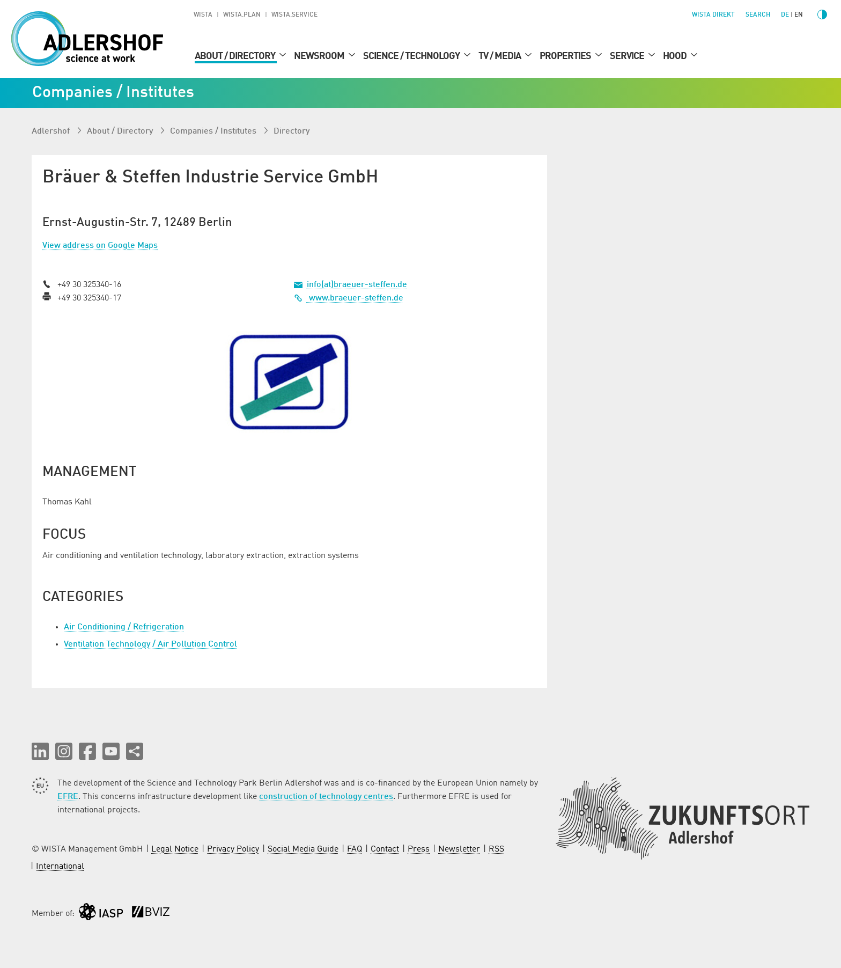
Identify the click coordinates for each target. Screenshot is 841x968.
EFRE (67, 797)
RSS (496, 849)
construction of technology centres (326, 797)
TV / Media (500, 56)
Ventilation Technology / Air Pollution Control (150, 644)
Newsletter (459, 849)
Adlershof (52, 131)
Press (419, 849)
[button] (40, 751)
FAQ (354, 849)
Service (628, 56)
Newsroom (320, 56)
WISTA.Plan (242, 15)
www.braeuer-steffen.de (348, 298)
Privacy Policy (233, 849)
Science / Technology (412, 56)
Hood (675, 56)
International (60, 866)
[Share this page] (134, 751)
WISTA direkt (713, 15)
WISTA (203, 15)
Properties (566, 56)
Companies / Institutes (214, 131)
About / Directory (236, 56)
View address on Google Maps (100, 245)
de (785, 15)
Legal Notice (174, 849)
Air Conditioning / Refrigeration (124, 627)
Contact (385, 849)
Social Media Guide (303, 849)
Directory (291, 131)
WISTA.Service (294, 15)
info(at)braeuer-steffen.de (357, 285)
